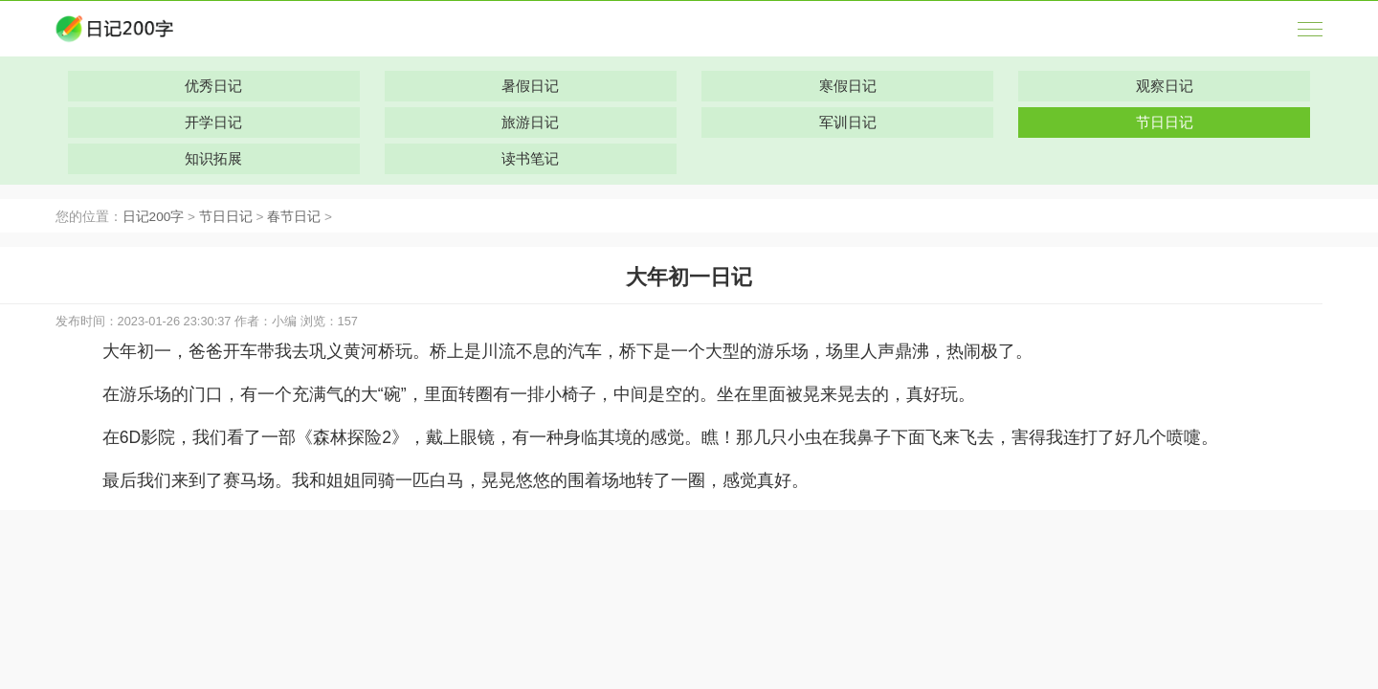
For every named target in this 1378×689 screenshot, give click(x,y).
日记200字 (153, 217)
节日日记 (226, 217)
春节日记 (294, 217)
